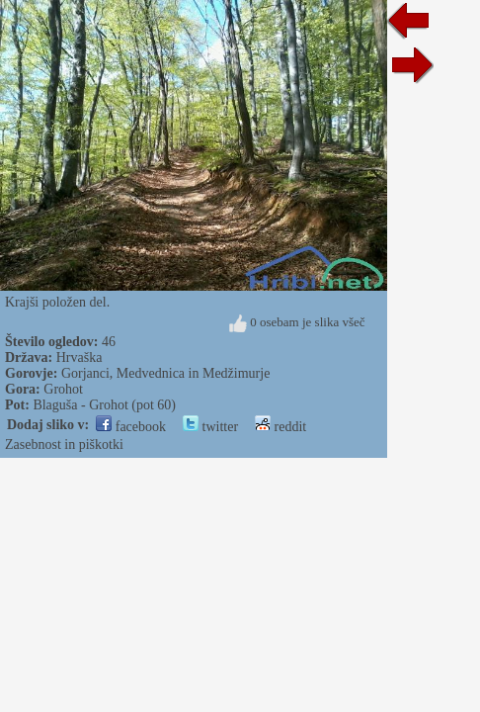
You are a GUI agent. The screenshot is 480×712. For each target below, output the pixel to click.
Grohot (63, 389)
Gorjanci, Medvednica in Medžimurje (165, 373)
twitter (210, 426)
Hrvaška (79, 357)
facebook (131, 426)
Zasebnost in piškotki (64, 444)
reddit (280, 426)
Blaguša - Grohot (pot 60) (104, 405)
